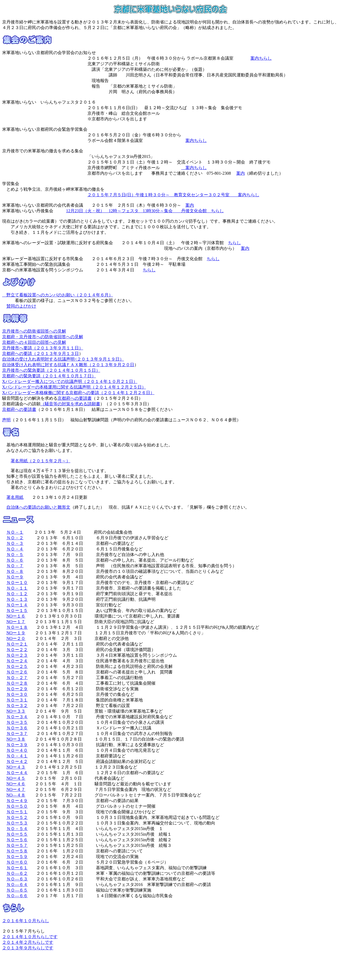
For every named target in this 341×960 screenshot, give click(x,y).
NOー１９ (15, 633)
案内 (240, 173)
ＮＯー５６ (17, 840)
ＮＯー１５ (17, 610)
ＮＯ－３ (14, 543)
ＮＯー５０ (17, 806)
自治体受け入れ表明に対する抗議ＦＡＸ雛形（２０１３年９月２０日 (68, 364)
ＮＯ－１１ (17, 588)
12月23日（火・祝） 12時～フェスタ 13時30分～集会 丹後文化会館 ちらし (145, 211)
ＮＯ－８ (14, 571)
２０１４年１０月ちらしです (30, 936)
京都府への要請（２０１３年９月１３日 (40, 353)
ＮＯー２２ (17, 649)
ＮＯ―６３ (17, 879)
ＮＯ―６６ (17, 895)
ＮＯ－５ (14, 554)
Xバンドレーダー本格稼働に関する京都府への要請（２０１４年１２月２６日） (78, 392)
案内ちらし (261, 58)
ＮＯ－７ (14, 565)
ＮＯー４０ (17, 750)
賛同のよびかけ (21, 306)
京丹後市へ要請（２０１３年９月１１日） (42, 348)
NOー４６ (15, 784)
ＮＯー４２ (17, 761)
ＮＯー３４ (17, 716)
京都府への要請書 (75, 398)
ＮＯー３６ (17, 728)
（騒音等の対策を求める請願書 (70, 404)
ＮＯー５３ (17, 823)
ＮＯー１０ (17, 582)
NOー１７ (15, 621)
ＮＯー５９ (17, 856)
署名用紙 (14, 497)
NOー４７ (15, 789)
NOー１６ (15, 616)
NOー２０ (15, 638)
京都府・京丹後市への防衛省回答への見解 (42, 336)
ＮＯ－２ (14, 538)
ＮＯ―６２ (17, 873)
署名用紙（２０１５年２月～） (40, 461)
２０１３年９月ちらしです (27, 948)
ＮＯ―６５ (17, 890)
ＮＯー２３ (17, 655)
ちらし (234, 242)
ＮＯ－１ (14, 532)
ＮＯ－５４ (17, 828)
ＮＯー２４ (17, 661)
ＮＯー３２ (17, 705)
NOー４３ (15, 767)
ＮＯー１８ (17, 627)
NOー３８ (15, 739)
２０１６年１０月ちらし (25, 920)
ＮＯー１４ (17, 605)
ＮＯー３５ (17, 722)
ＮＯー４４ (17, 772)
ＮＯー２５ (17, 666)
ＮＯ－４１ (17, 756)
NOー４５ (15, 778)
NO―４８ (15, 795)
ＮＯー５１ (17, 812)
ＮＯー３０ (17, 694)
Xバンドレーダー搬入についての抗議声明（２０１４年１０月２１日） (69, 381)
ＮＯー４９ (17, 800)
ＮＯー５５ (17, 834)
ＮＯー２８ (17, 683)
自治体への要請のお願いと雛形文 (38, 507)
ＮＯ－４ (14, 549)
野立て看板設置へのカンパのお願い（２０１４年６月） (57, 295)
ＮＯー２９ (17, 689)
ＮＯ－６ (14, 560)
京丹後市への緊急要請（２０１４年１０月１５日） (51, 370)
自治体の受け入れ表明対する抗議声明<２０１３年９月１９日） (63, 359)
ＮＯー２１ (17, 644)
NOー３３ (15, 711)
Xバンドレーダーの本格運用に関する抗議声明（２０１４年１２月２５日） (74, 387)
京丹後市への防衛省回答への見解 (34, 331)
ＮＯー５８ (17, 851)
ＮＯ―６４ (17, 884)
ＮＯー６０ (17, 862)
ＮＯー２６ (17, 672)
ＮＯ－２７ (17, 677)
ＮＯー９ (14, 577)
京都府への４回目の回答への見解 (34, 342)
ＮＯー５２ (17, 817)
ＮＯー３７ (17, 733)
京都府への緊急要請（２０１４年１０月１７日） (49, 376)
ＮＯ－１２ (17, 593)
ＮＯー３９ (17, 744)
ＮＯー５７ (17, 845)
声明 (6, 420)
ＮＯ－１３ (17, 599)
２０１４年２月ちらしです (27, 942)
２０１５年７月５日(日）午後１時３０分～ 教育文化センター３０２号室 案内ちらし (173, 195)
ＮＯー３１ (17, 700)
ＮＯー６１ (17, 867)
